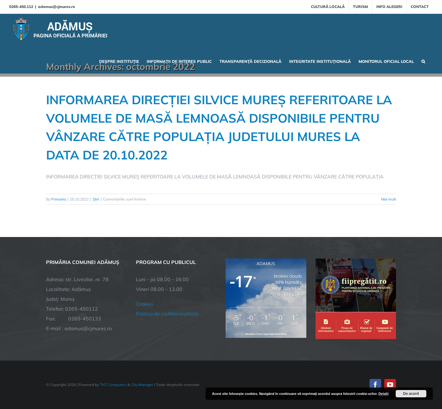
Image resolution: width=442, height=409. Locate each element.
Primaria (58, 199)
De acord (411, 394)
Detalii (383, 394)
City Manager (142, 384)
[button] (423, 60)
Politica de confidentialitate (167, 314)
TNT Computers (113, 384)
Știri (96, 199)
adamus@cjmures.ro (56, 6)
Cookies (144, 304)
